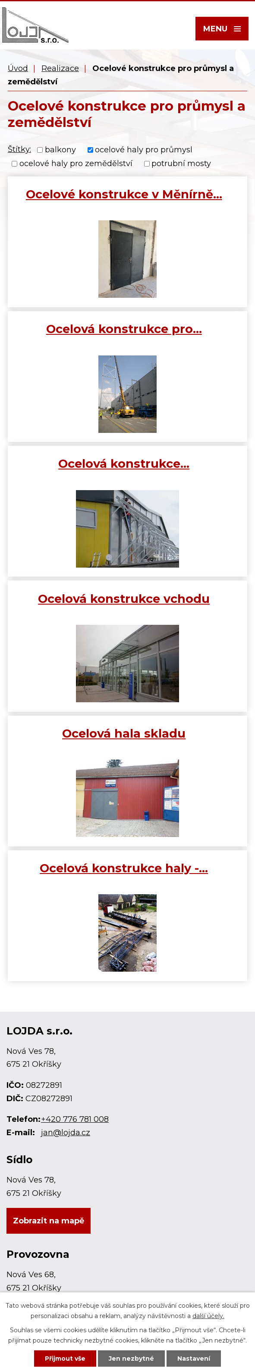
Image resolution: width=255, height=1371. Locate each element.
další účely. (208, 1316)
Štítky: (19, 149)
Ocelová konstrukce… (123, 464)
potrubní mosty (181, 164)
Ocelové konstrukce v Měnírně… (124, 194)
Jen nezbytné (131, 1358)
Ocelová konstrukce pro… (124, 329)
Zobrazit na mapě (48, 1221)
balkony (60, 149)
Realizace (60, 68)
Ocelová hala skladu (124, 733)
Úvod (18, 68)
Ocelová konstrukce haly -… (124, 868)
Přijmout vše (65, 1358)
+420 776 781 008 (75, 1119)
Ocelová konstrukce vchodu (124, 599)
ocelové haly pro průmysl (143, 149)
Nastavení (193, 1358)
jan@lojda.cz (65, 1132)
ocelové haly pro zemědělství (75, 164)
